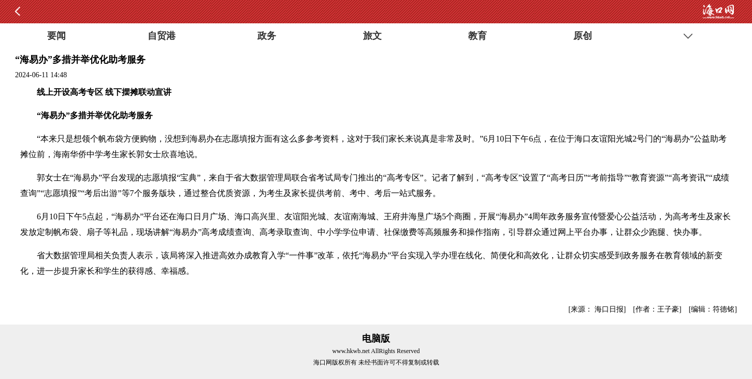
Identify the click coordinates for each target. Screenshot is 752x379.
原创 (582, 36)
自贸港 (162, 36)
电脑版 (376, 338)
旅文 (372, 36)
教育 (477, 36)
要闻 (56, 36)
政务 (266, 36)
